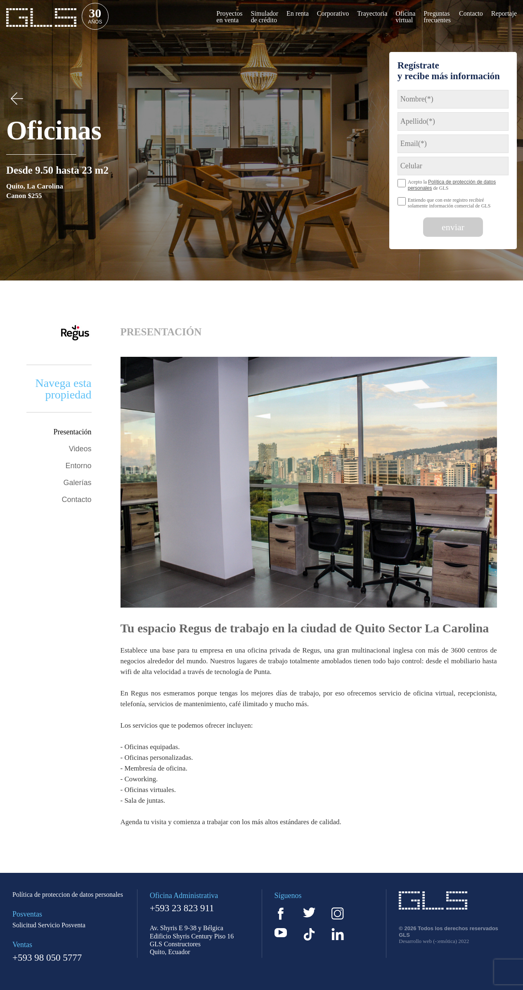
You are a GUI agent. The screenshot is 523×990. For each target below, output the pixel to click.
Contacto (76, 499)
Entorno (78, 466)
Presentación (73, 432)
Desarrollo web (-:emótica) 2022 (434, 941)
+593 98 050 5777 (47, 958)
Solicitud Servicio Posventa (48, 925)
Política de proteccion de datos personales (67, 894)
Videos (80, 449)
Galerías (77, 482)
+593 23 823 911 (182, 908)
